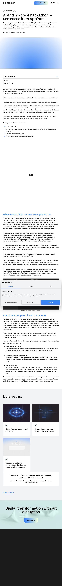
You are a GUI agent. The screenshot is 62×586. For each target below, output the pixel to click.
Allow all (50, 302)
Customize (31, 302)
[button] (54, 3)
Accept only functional (11, 302)
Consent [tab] (10, 286)
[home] (9, 3)
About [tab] (51, 286)
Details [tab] (31, 286)
